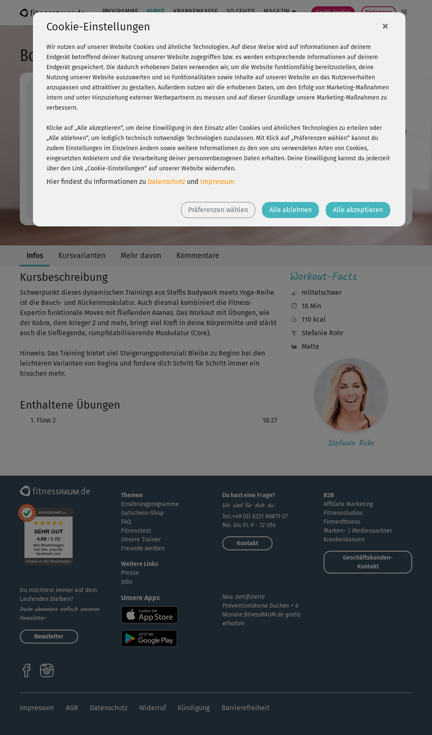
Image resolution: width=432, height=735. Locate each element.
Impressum (217, 182)
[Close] (385, 25)
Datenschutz (166, 182)
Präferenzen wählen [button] (218, 210)
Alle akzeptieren (358, 210)
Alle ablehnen (290, 210)
